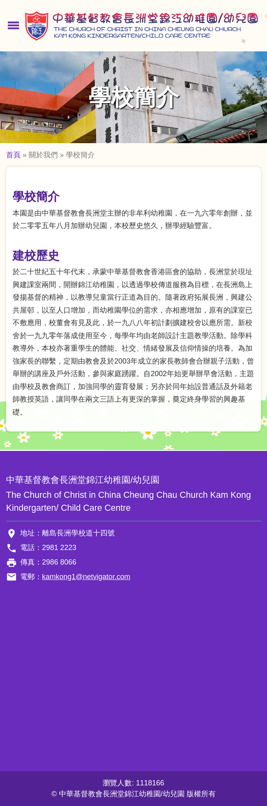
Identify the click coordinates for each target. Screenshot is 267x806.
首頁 (13, 155)
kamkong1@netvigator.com (86, 577)
